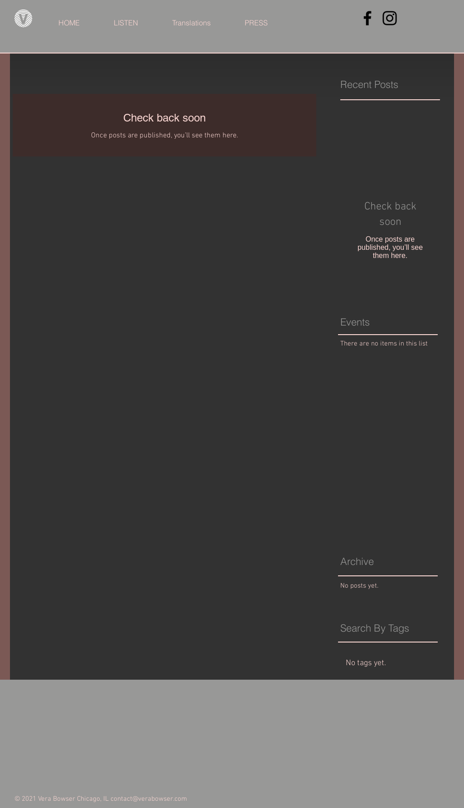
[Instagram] (389, 18)
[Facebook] (367, 18)
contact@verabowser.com (149, 799)
